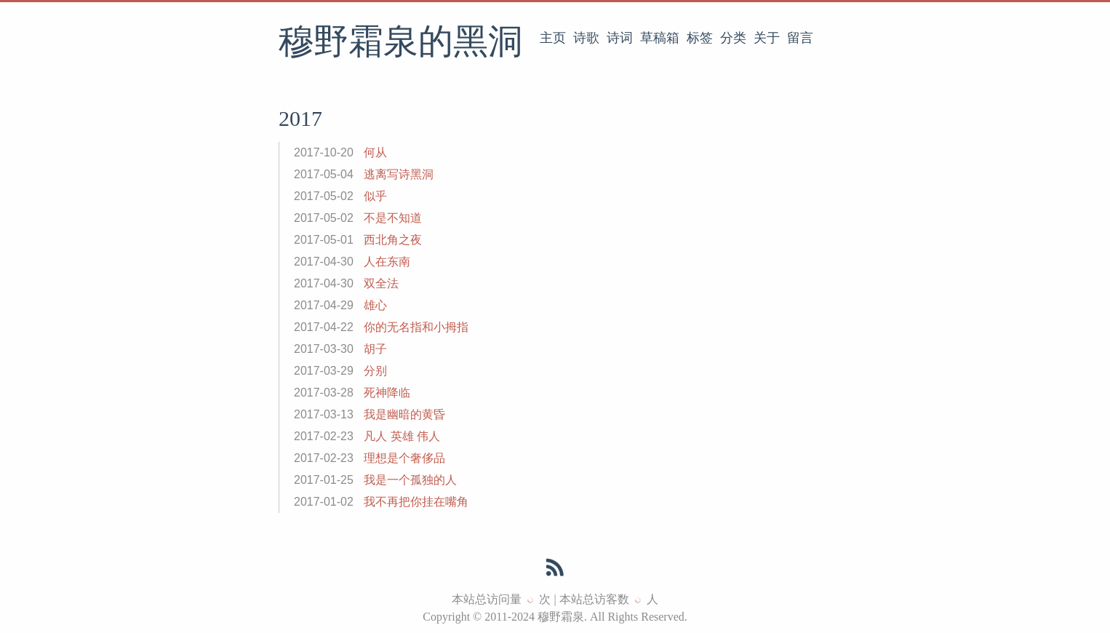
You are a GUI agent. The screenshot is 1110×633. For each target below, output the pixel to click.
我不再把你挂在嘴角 (416, 501)
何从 (375, 152)
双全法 (381, 283)
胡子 (375, 349)
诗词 (620, 38)
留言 (800, 38)
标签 (700, 38)
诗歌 (586, 38)
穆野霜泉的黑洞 (401, 42)
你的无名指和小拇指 (416, 327)
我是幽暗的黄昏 (404, 414)
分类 (733, 38)
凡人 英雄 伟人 (402, 436)
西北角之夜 (393, 240)
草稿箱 (659, 38)
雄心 (375, 305)
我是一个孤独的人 (410, 480)
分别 (375, 371)
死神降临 (387, 392)
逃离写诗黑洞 (399, 174)
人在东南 (387, 261)
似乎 (375, 196)
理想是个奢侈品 (404, 458)
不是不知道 (393, 218)
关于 (767, 38)
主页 (553, 38)
